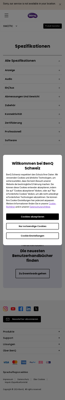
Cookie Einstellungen (32, 235)
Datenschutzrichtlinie (40, 207)
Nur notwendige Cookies (32, 226)
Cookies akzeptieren (32, 216)
